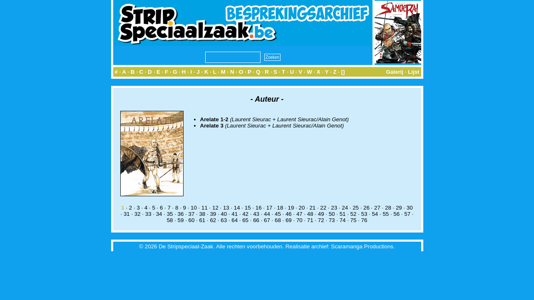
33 (148, 214)
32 (137, 214)
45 (278, 214)
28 (388, 208)
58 (170, 220)
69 (289, 220)
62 (213, 220)
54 (375, 214)
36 (181, 214)
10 (194, 208)
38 (202, 214)
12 (215, 208)
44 (267, 214)
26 (366, 208)
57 (407, 214)
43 (256, 214)
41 (234, 214)
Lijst (413, 72)
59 (181, 220)
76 (364, 220)
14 (237, 208)
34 (159, 214)
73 (332, 220)
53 (364, 214)
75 (353, 220)
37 (192, 214)
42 (245, 214)
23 (334, 208)
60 (192, 220)
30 (410, 208)
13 (226, 208)
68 (278, 220)
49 (321, 214)
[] (343, 72)
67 (267, 220)
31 (127, 214)
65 (245, 220)
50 (332, 214)
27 (377, 208)
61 (202, 220)
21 (312, 208)
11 (204, 208)
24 (345, 208)
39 (213, 214)
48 (310, 214)
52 (353, 214)
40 (224, 214)
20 (301, 208)
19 (291, 208)
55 (385, 214)
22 (323, 208)
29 (399, 208)
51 (343, 214)
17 (269, 208)
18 (280, 208)
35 (170, 214)
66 (256, 220)
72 (321, 220)
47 (299, 214)
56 (396, 214)
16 (259, 208)
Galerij (394, 72)
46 (289, 214)
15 (248, 208)
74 (343, 220)
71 (310, 220)
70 (299, 220)
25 (356, 208)
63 (224, 220)
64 (234, 220)
